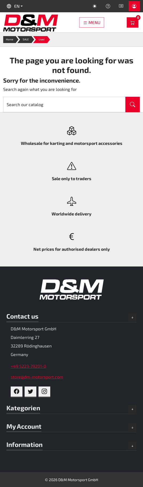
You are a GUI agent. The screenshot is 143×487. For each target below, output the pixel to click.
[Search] (64, 104)
